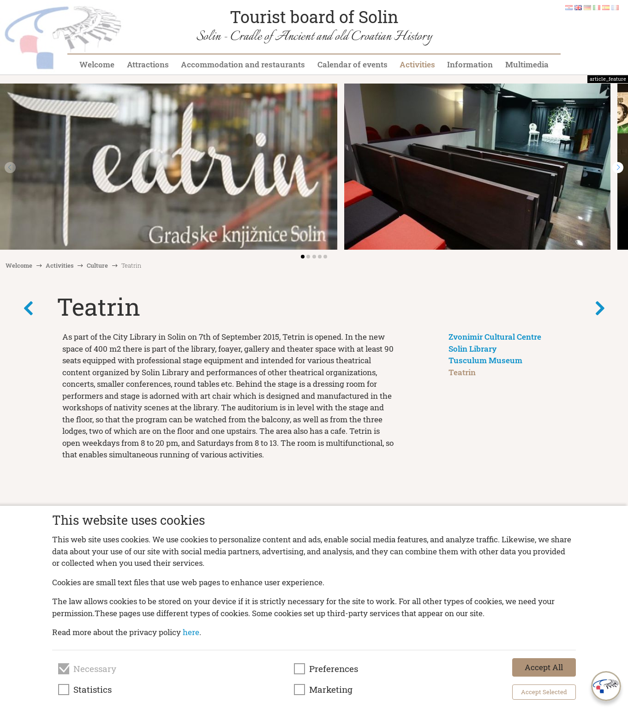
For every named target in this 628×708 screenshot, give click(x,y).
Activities (417, 64)
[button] (617, 167)
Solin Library (473, 348)
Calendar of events (352, 64)
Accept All (544, 667)
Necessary (94, 668)
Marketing (331, 689)
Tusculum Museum (485, 360)
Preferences (333, 668)
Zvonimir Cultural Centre (495, 336)
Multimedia (527, 64)
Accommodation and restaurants (243, 64)
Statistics (92, 689)
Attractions (148, 64)
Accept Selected (544, 692)
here (191, 632)
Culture (97, 265)
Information (470, 64)
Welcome (96, 64)
